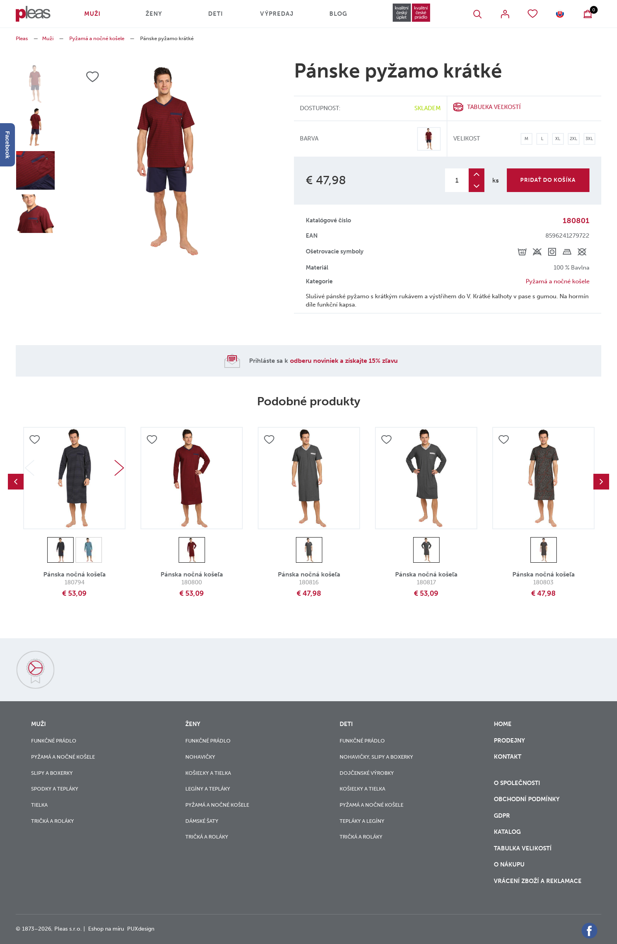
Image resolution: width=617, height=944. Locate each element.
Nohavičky (200, 757)
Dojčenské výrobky (367, 773)
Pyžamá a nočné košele (96, 38)
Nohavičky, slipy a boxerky (376, 757)
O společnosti (518, 783)
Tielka (39, 805)
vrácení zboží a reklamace (538, 881)
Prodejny (509, 740)
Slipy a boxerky (52, 773)
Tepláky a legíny (362, 821)
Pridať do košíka (548, 180)
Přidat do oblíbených (35, 439)
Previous (16, 482)
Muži (92, 13)
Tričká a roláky (52, 821)
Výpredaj (277, 13)
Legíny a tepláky (207, 789)
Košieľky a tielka (208, 773)
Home (503, 724)
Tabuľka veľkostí (494, 107)
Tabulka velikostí (523, 848)
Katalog (508, 831)
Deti (215, 13)
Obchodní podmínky (527, 799)
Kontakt (507, 761)
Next (119, 468)
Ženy (154, 13)
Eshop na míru (106, 929)
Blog (338, 13)
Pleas (22, 38)
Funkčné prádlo (53, 741)
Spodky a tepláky (54, 789)
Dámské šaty (201, 821)
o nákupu (509, 864)
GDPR (503, 815)
